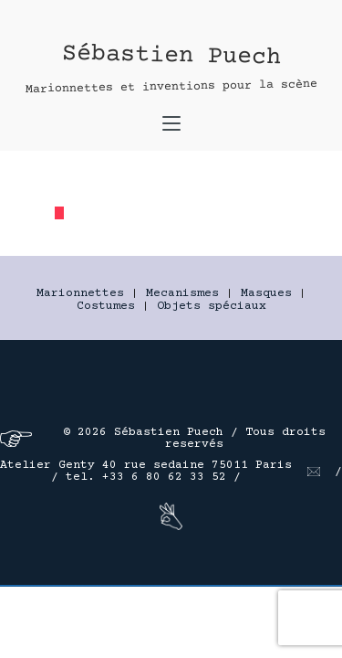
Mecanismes (182, 293)
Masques (266, 293)
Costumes (106, 306)
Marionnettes (80, 293)
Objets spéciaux (211, 306)
